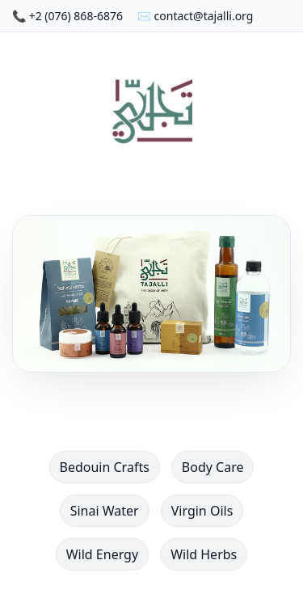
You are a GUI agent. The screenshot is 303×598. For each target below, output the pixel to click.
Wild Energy (102, 554)
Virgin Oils (202, 511)
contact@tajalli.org (204, 15)
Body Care (213, 467)
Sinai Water (104, 511)
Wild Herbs (203, 554)
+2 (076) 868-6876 (76, 15)
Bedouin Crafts (104, 467)
